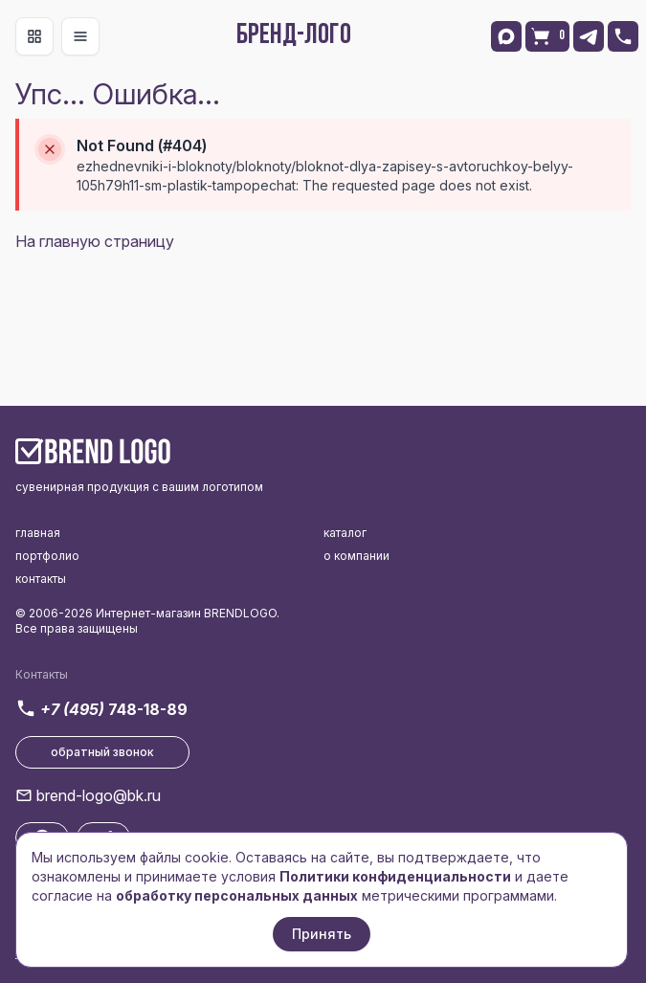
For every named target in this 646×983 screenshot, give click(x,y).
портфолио (47, 555)
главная (37, 532)
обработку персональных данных (237, 895)
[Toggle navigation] (34, 36)
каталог (345, 532)
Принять (321, 934)
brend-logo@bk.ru (98, 795)
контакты (40, 578)
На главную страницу (94, 241)
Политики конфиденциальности (395, 876)
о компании (356, 555)
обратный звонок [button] (102, 752)
